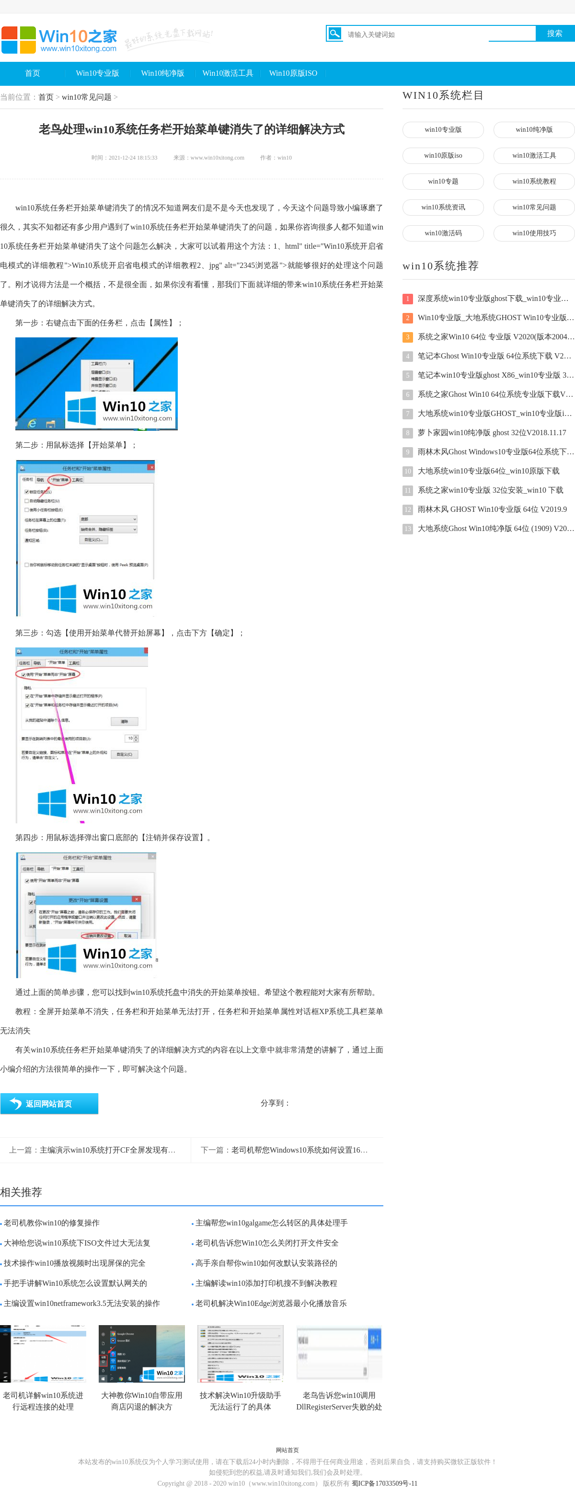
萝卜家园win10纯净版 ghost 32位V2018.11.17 (484, 433)
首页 (32, 73)
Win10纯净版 (163, 73)
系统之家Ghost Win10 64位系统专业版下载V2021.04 (488, 395)
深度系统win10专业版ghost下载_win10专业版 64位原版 (488, 299)
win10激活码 (443, 233)
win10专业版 (443, 129)
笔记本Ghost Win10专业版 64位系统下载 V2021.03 (488, 356)
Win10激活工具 (228, 73)
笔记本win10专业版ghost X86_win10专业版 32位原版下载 (488, 375)
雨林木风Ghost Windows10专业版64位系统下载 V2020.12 (488, 452)
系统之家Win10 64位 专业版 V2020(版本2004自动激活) (488, 337)
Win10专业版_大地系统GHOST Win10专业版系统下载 (488, 318)
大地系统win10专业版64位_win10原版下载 (481, 471)
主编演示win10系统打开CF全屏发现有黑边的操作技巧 (131, 1150)
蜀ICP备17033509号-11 (385, 1483)
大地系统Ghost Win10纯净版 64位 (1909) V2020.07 (488, 529)
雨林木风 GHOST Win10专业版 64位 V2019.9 (484, 510)
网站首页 (287, 1450)
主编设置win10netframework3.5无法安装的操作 (82, 1303)
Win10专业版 (98, 73)
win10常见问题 (87, 97)
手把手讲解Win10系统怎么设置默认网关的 (75, 1283)
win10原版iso (443, 155)
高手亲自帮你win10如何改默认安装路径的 (266, 1263)
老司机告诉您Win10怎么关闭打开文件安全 (267, 1243)
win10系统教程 (534, 181)
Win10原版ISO (293, 73)
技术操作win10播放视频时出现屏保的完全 (75, 1263)
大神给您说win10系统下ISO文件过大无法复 (77, 1243)
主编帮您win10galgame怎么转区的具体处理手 (272, 1223)
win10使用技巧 (534, 233)
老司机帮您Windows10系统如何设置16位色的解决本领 (322, 1150)
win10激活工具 (534, 155)
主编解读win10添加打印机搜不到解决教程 (266, 1283)
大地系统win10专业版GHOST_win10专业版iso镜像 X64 (488, 414)
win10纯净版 (534, 129)
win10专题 (443, 181)
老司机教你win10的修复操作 (52, 1223)
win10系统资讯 (443, 207)
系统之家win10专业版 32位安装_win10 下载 (483, 490)
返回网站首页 (49, 1104)
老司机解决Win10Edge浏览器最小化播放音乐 (271, 1303)
